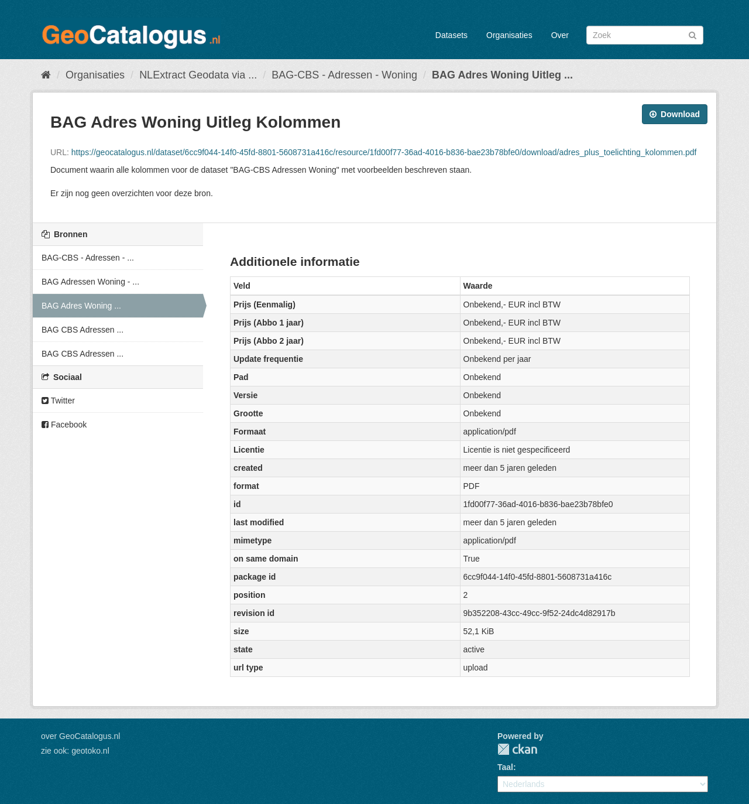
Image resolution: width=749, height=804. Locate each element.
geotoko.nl (90, 750)
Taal (505, 767)
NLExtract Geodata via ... (198, 75)
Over (560, 35)
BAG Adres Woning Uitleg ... (502, 75)
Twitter (58, 400)
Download (675, 114)
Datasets (451, 35)
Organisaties (509, 35)
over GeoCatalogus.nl (80, 736)
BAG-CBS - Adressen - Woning (344, 75)
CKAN (517, 749)
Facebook (64, 424)
